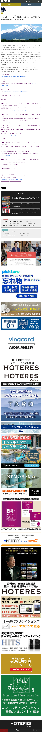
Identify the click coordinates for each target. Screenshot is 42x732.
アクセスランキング (33, 730)
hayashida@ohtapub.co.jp (16, 179)
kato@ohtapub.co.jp (5, 179)
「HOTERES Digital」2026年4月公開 (9, 231)
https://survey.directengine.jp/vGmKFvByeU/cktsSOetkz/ (16, 91)
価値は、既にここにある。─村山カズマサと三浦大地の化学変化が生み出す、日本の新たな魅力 (20, 225)
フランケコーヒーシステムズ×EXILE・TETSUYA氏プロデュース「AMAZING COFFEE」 (25, 196)
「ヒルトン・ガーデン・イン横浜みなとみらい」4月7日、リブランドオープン (24, 203)
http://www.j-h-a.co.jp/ (6, 110)
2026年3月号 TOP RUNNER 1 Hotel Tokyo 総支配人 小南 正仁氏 (15, 235)
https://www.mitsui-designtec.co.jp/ (9, 135)
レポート (2, 8)
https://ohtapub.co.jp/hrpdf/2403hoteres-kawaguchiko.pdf (13, 76)
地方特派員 (3, 10)
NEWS (2, 7)
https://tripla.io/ (4, 148)
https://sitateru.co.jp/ (5, 155)
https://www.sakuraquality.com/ (19, 110)
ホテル (2, 11)
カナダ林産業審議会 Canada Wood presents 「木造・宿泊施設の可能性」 (16, 233)
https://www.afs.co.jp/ (6, 121)
